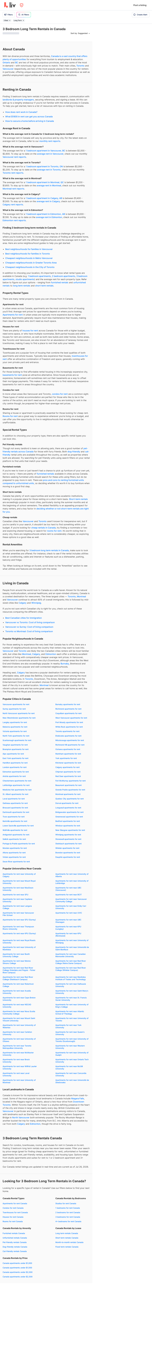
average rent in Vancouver (50, 153)
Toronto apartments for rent (67, 731)
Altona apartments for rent (14, 852)
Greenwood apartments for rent (69, 816)
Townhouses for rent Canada (15, 1212)
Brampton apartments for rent (15, 749)
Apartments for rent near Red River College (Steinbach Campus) (18, 978)
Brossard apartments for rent (15, 808)
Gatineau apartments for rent (15, 803)
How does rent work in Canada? (21, 112)
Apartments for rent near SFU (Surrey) (19, 920)
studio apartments (25, 279)
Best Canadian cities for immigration (23, 618)
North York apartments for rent (16, 736)
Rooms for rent (10, 416)
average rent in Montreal (49, 185)
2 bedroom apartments (63, 276)
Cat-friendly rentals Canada (15, 1251)
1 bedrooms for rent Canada (67, 1208)
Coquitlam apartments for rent (68, 713)
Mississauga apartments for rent (69, 740)
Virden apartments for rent (14, 857)
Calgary (22, 602)
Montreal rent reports (13, 188)
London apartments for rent (15, 767)
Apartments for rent (13, 314)
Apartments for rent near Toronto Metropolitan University (17, 1047)
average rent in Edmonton (49, 217)
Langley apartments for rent (15, 722)
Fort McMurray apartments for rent (70, 781)
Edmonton (51, 654)
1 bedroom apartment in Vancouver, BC (45, 150)
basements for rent (12, 375)
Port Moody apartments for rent (69, 722)
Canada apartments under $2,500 (17, 1276)
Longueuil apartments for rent (68, 808)
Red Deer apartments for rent (68, 776)
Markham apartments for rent (68, 754)
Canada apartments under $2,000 (17, 1272)
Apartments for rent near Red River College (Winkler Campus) (70, 969)
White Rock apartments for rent (69, 727)
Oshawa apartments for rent (67, 749)
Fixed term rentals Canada (66, 1247)
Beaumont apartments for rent (68, 785)
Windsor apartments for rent (67, 825)
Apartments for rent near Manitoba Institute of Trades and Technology (70, 978)
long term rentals (21, 285)
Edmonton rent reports (14, 220)
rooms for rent (54, 530)
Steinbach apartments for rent (68, 843)
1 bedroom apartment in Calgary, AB (44, 198)
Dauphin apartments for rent (67, 857)
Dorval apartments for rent (66, 803)
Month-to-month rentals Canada (69, 1242)
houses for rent (30, 330)
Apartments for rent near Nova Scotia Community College (19, 1012)
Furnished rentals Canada (14, 1233)
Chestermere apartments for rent (17, 781)
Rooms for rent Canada (13, 1221)
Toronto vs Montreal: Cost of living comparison (29, 631)
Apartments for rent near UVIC (68, 913)
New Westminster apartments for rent (19, 718)
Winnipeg (36, 602)
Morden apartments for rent (15, 848)
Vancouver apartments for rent (16, 704)
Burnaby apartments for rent (67, 704)
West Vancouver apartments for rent (71, 718)
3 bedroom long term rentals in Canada (49, 550)
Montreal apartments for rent (67, 794)
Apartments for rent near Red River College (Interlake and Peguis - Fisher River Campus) (19, 970)
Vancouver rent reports (14, 157)
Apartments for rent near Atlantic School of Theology (69, 1012)
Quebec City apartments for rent (69, 799)
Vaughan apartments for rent (15, 745)
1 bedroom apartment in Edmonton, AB (45, 214)
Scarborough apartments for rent (17, 740)
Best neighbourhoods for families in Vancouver (29, 249)
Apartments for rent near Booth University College (16, 955)
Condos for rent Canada (13, 1208)
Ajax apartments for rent (13, 754)
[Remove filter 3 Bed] (9, 20)
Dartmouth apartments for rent (16, 812)
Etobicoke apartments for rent (68, 736)
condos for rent (60, 394)
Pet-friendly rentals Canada (15, 1242)
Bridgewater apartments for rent (69, 812)
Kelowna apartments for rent (15, 727)
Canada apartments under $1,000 (17, 1263)
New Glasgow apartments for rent (70, 830)
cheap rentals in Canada (43, 527)
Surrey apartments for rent (14, 709)
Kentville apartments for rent (15, 821)
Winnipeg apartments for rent (68, 834)
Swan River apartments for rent (16, 861)
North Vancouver (20, 1117)
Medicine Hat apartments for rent (17, 790)
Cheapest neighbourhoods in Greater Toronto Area (31, 262)
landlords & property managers (18, 99)
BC (16, 62)
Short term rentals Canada (66, 1238)
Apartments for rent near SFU (15, 894)
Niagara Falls (77, 1098)
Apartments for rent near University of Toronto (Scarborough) (71, 1040)
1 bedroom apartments (39, 276)
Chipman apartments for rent (67, 772)
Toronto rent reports (13, 172)
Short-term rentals (78, 499)
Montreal (81, 596)
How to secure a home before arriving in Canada (29, 121)
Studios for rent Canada (65, 1203)
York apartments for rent (66, 758)
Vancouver (8, 69)
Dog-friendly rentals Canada (15, 1247)
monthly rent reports (49, 141)
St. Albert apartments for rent (15, 794)
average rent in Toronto (49, 169)
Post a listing (139, 5)
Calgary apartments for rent (67, 767)
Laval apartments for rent (14, 799)
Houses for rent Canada (13, 1217)
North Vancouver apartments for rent (19, 713)
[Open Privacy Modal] (21, 5)
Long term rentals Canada (66, 1233)
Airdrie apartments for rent (14, 776)
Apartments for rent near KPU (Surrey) (19, 933)
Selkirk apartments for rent (14, 839)
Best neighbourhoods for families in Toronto (27, 253)
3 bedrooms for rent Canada (67, 1217)
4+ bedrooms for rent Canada (68, 1221)
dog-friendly (74, 451)
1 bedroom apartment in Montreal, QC (45, 182)
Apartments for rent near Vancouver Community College (71, 900)
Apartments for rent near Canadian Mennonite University (70, 955)
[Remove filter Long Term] (23, 20)
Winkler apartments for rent (67, 848)
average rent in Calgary (48, 201)
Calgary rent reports (13, 204)
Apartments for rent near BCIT (68, 894)
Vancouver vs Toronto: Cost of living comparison (30, 622)
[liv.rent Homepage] (10, 5)
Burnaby (65, 663)
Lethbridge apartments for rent (16, 785)
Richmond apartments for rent (68, 709)
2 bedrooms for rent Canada (67, 1212)
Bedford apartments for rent (67, 821)
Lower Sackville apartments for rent (18, 825)
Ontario (6, 62)
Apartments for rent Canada (15, 1203)
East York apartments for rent (15, 758)
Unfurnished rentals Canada (15, 1238)
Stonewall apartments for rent (68, 839)
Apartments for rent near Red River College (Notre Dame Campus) (70, 962)
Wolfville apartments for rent (15, 830)
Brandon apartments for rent (67, 852)
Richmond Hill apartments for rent (69, 745)
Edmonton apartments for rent (16, 772)
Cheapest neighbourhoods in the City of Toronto (29, 267)
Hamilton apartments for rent (15, 763)
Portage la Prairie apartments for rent (19, 843)
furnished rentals (59, 282)
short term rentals (44, 285)
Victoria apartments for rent (15, 731)
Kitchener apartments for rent (68, 763)
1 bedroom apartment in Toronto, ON (44, 166)
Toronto (80, 65)
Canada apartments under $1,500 (17, 1268)
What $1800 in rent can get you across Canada (29, 116)
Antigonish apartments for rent (16, 834)
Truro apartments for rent (14, 816)
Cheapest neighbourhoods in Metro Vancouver (29, 258)
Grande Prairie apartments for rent (70, 790)
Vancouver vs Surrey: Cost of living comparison (29, 627)
